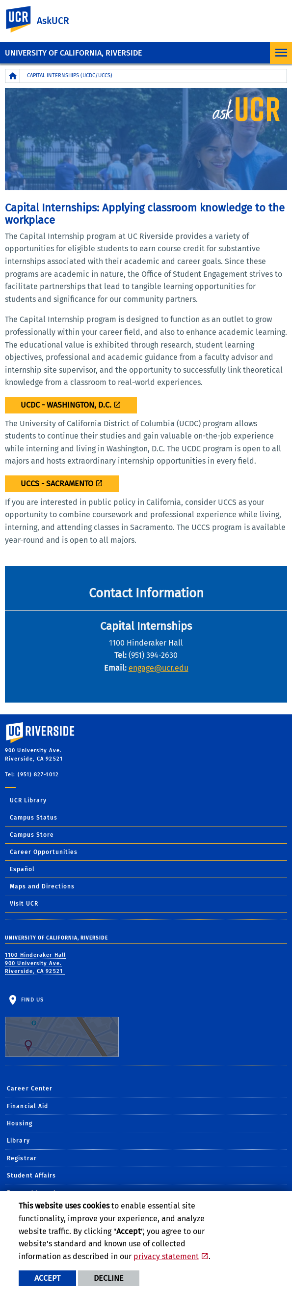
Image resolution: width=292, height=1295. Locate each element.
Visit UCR (24, 903)
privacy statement (166, 1256)
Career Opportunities (44, 852)
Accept (47, 1278)
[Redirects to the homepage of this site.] (12, 76)
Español (22, 869)
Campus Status (33, 817)
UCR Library (28, 800)
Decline (109, 1278)
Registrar (22, 1158)
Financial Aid (27, 1106)
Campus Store (32, 834)
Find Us (62, 1026)
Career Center (30, 1088)
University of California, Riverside (73, 53)
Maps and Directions (42, 886)
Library (18, 1140)
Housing (19, 1123)
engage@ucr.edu (158, 668)
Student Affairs (31, 1175)
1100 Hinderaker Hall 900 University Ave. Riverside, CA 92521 (35, 963)
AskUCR (53, 21)
